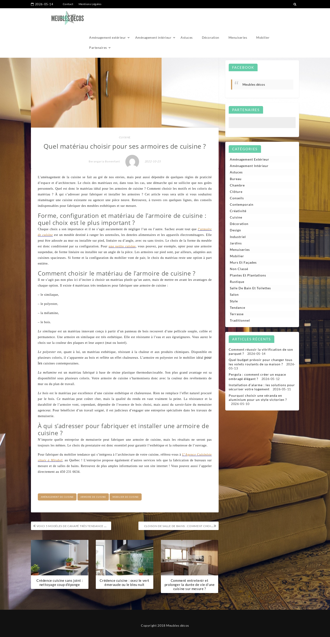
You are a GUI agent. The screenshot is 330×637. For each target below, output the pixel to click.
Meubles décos (253, 84)
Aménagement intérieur (153, 18)
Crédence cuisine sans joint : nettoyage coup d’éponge (59, 583)
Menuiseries (237, 18)
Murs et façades (243, 263)
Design (235, 230)
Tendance (237, 308)
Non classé (239, 269)
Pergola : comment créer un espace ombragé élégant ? (257, 377)
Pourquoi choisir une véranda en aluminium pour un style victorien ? (258, 398)
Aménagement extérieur (107, 18)
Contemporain (241, 205)
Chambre (237, 185)
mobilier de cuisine (126, 497)
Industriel (238, 237)
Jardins (236, 243)
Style (234, 301)
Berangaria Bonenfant (104, 161)
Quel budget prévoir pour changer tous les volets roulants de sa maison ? (260, 362)
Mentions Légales (90, 4)
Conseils (237, 198)
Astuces (187, 18)
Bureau (236, 179)
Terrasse (237, 314)
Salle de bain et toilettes (250, 288)
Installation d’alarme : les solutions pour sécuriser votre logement (262, 387)
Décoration (210, 18)
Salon (234, 295)
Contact (68, 4)
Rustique (237, 282)
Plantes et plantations (248, 276)
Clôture (236, 192)
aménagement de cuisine (57, 497)
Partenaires (98, 28)
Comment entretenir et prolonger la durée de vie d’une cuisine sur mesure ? (190, 585)
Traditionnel (240, 321)
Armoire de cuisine (93, 497)
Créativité (238, 211)
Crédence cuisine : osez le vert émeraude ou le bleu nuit (124, 583)
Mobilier (263, 18)
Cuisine (125, 137)
